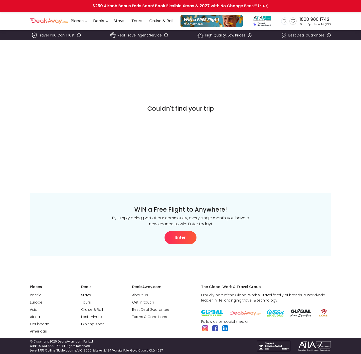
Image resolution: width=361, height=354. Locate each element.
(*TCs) (263, 6)
